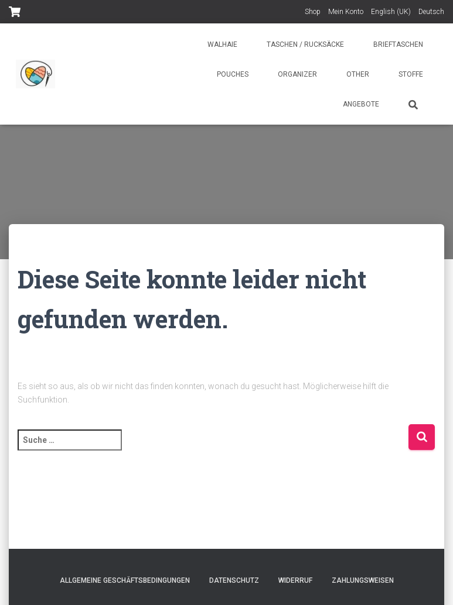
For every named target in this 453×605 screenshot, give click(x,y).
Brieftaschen (398, 44)
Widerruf (295, 580)
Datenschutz (234, 580)
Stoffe (410, 74)
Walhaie (222, 44)
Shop (313, 12)
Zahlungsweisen (363, 580)
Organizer (297, 74)
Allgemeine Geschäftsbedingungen (125, 580)
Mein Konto (345, 12)
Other (357, 74)
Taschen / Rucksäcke (305, 44)
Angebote (361, 104)
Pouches (232, 74)
